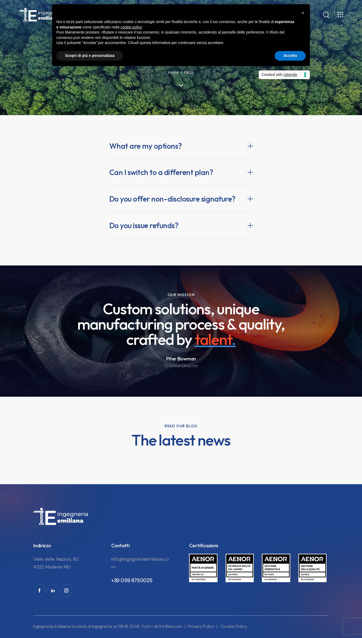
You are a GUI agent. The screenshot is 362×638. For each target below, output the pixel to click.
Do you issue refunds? (144, 225)
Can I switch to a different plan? (161, 172)
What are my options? (145, 146)
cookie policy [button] (131, 27)
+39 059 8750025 (132, 580)
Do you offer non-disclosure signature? (172, 198)
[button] (181, 146)
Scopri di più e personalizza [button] (89, 55)
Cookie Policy (234, 626)
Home (173, 72)
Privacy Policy (201, 626)
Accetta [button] (290, 55)
